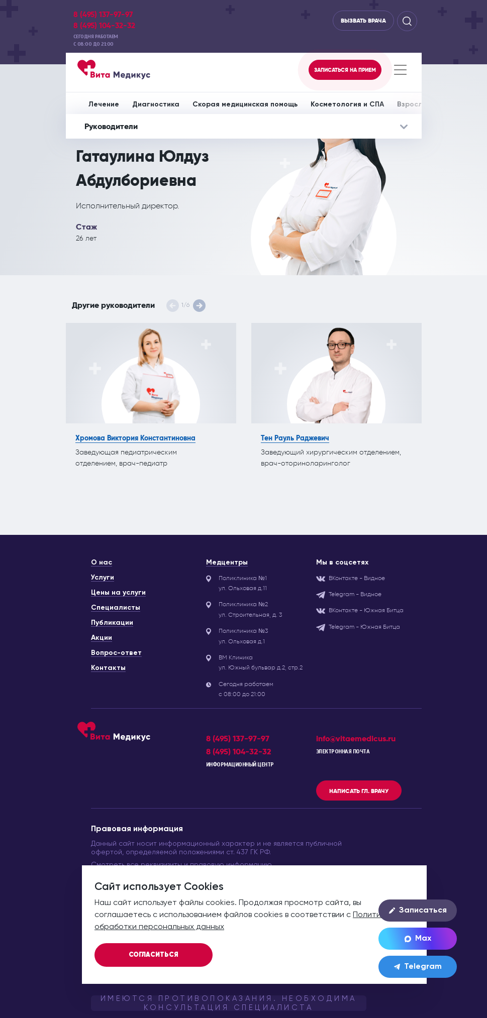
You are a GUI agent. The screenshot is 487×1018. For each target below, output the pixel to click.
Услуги (102, 577)
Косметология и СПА (347, 104)
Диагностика (155, 104)
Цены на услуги (118, 592)
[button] (199, 305)
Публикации (112, 622)
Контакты (108, 667)
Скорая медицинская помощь (245, 104)
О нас (101, 562)
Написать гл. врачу (358, 791)
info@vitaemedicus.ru (356, 738)
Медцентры (227, 562)
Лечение (103, 104)
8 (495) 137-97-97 (103, 15)
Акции (101, 637)
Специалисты (115, 607)
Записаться (418, 911)
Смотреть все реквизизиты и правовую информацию (181, 864)
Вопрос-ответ (116, 652)
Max (418, 939)
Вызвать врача (363, 20)
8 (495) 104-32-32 (104, 26)
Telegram (418, 967)
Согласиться (153, 955)
